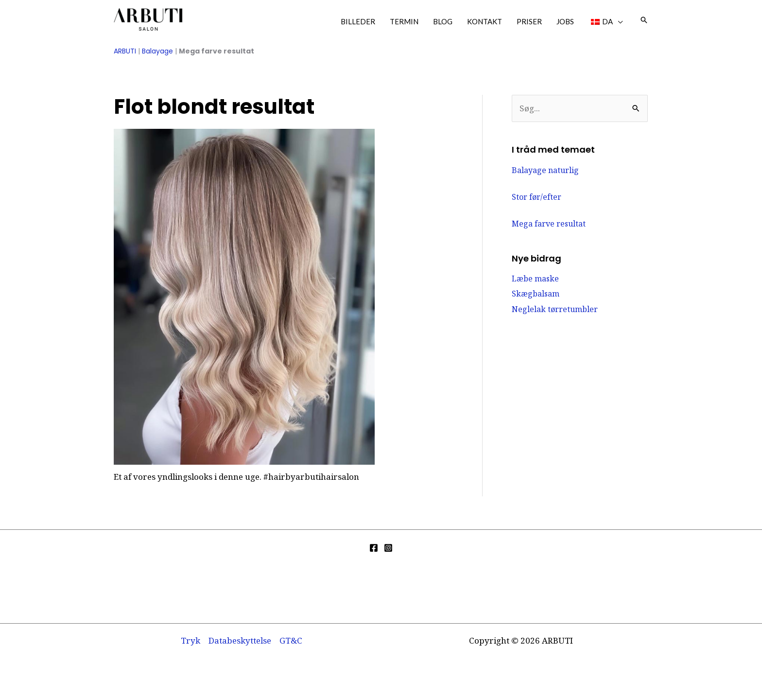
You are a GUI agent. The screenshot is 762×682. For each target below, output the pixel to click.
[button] (644, 20)
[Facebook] (373, 547)
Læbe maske (535, 278)
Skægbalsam (535, 293)
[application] (618, 21)
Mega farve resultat (549, 223)
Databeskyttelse (239, 640)
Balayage (157, 51)
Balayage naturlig (545, 170)
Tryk (190, 640)
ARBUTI (125, 51)
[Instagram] (388, 547)
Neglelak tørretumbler (555, 309)
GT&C (290, 640)
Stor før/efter (536, 197)
